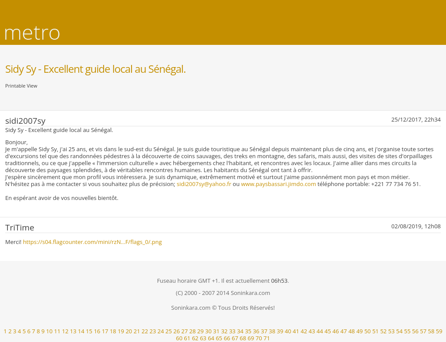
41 (296, 331)
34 (240, 331)
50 (367, 331)
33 (232, 331)
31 (216, 331)
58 (431, 331)
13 (73, 331)
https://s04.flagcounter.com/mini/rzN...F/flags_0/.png (92, 242)
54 (399, 331)
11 (57, 331)
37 (264, 331)
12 (65, 331)
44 (320, 331)
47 (344, 331)
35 (248, 331)
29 (200, 331)
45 (327, 331)
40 (288, 331)
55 (407, 331)
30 (208, 331)
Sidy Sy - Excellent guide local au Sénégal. (95, 68)
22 (145, 331)
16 (97, 331)
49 (359, 331)
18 (113, 331)
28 (192, 331)
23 (152, 331)
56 (415, 331)
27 (184, 331)
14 (81, 331)
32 (224, 331)
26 (176, 331)
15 (89, 331)
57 (423, 331)
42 (304, 331)
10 (49, 331)
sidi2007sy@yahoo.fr (204, 184)
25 (169, 331)
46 (335, 331)
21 (137, 331)
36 (256, 331)
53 (391, 331)
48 (351, 331)
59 (439, 331)
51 (375, 331)
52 (383, 331)
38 (272, 331)
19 (121, 331)
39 (280, 331)
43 (312, 331)
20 (128, 331)
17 (105, 331)
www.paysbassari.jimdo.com (278, 184)
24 (161, 331)
